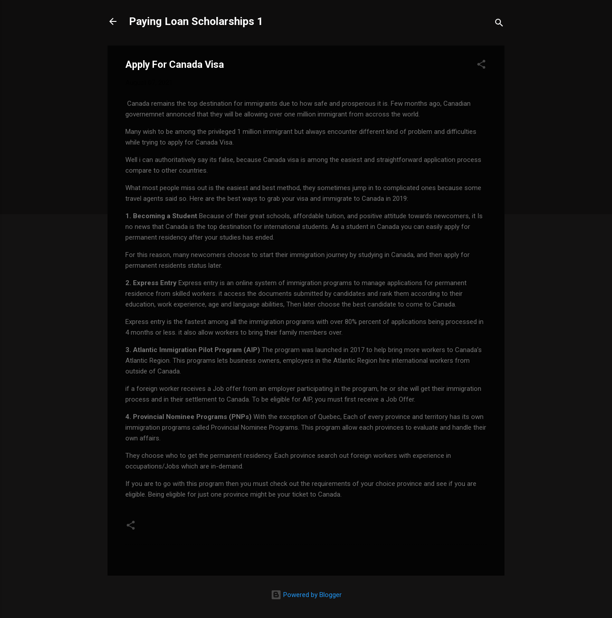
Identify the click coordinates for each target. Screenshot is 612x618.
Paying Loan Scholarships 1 (196, 21)
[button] (481, 66)
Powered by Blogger (306, 595)
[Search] (499, 24)
